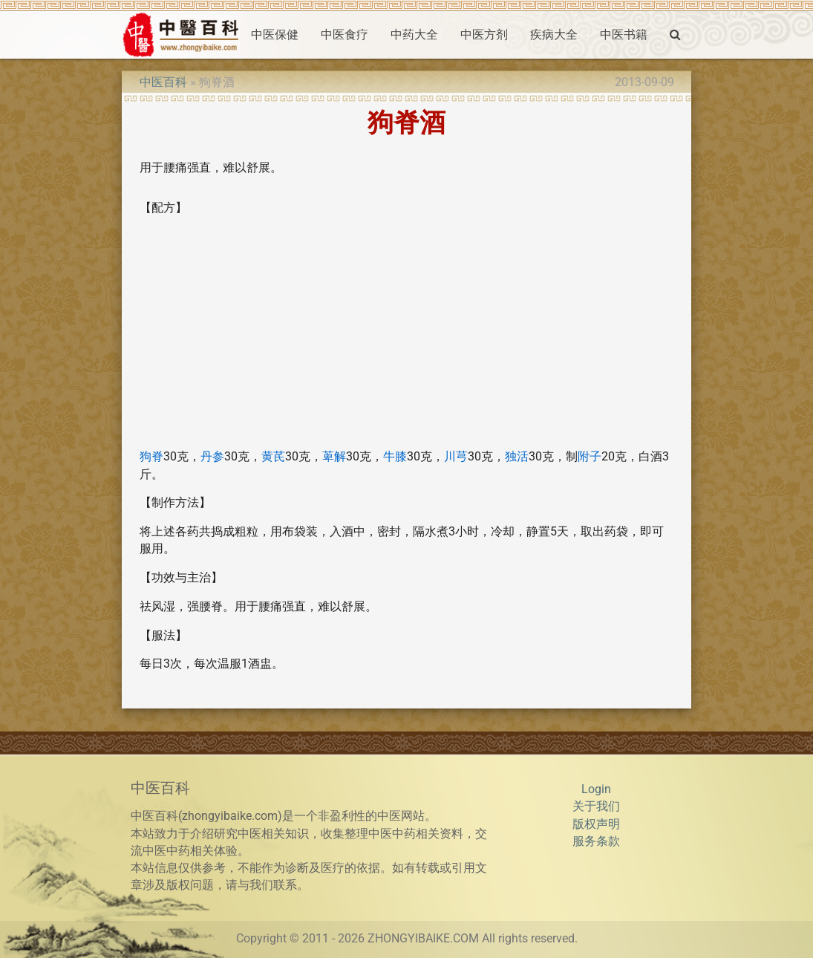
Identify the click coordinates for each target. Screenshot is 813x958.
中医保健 (274, 35)
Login (596, 789)
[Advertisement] (407, 333)
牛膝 (395, 456)
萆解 (334, 456)
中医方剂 (484, 35)
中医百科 (163, 82)
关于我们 (596, 806)
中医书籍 (623, 35)
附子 (589, 456)
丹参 (212, 456)
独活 (517, 456)
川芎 (456, 456)
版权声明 (596, 824)
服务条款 (596, 841)
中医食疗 (344, 35)
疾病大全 (554, 35)
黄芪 (273, 456)
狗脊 (151, 456)
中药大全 (414, 35)
